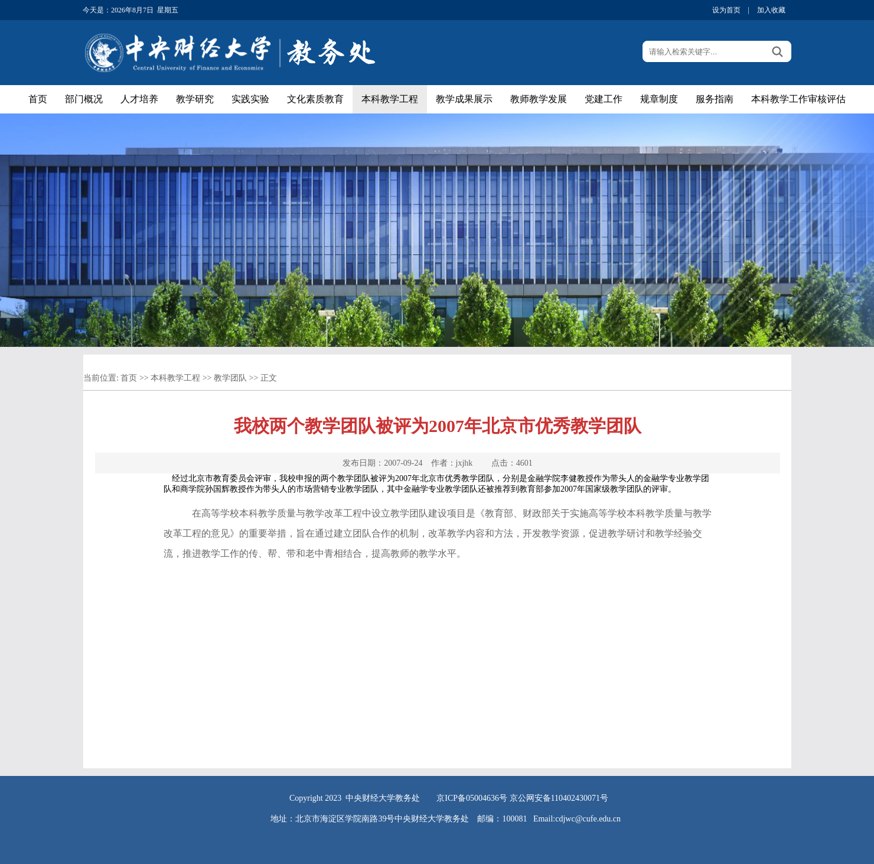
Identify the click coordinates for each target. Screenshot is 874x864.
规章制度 (659, 99)
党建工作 (603, 99)
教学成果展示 (464, 99)
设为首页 (726, 10)
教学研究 (195, 99)
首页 (37, 99)
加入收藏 (771, 10)
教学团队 (230, 377)
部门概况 (84, 99)
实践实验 (250, 99)
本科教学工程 (389, 99)
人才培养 (139, 99)
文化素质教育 (315, 99)
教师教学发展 (538, 99)
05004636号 (486, 798)
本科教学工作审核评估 (798, 99)
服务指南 (714, 99)
